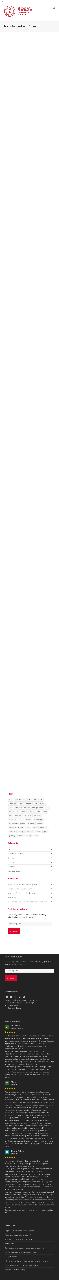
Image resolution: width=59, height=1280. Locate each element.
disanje (42, 804)
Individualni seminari (15, 854)
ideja (10, 816)
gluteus (37, 812)
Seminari (11, 858)
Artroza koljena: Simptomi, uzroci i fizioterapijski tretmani (26, 1261)
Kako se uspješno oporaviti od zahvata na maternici (27, 902)
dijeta (35, 804)
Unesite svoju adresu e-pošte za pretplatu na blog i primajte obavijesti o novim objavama (27, 916)
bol (28, 800)
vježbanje (12, 836)
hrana (45, 812)
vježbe (20, 836)
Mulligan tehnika (11, 1257)
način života (13, 824)
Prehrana (11, 862)
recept (20, 828)
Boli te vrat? (12, 897)
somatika (12, 832)
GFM (30, 812)
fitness (23, 812)
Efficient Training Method (33, 808)
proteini (40, 824)
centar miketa (37, 800)
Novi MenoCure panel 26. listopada (21, 893)
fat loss (11, 812)
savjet (35, 828)
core (21, 804)
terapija (21, 832)
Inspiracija (11, 867)
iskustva (28, 816)
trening (28, 832)
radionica (12, 828)
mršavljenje (38, 820)
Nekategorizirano (14, 871)
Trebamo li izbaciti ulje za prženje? (21, 889)
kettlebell (37, 816)
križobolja (12, 820)
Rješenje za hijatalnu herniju (15, 1270)
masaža (28, 820)
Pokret (10, 849)
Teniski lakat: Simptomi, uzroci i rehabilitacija (21, 1265)
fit (17, 812)
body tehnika (20, 800)
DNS (10, 808)
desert (28, 804)
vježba (46, 832)
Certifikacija (13, 804)
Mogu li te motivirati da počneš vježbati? (23, 884)
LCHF (21, 820)
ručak (28, 828)
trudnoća (37, 832)
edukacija (18, 808)
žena (36, 836)
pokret (22, 824)
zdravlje (29, 836)
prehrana (31, 824)
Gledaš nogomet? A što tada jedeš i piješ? (21, 1252)
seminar (42, 828)
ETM (47, 808)
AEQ (10, 800)
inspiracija (18, 816)
